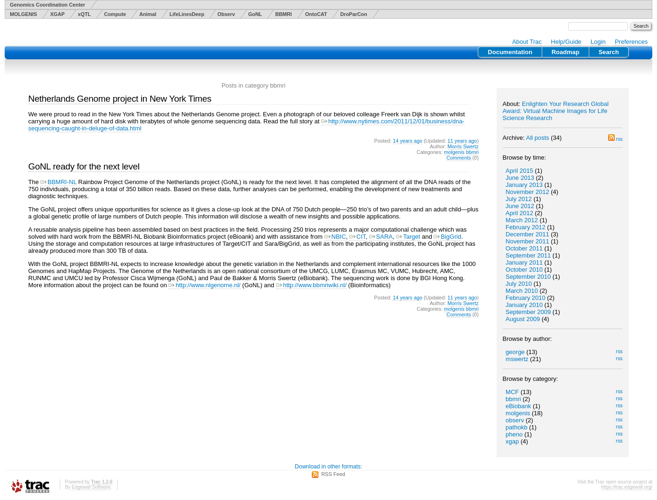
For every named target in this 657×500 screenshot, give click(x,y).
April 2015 (519, 170)
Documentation (510, 52)
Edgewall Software (91, 487)
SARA (381, 236)
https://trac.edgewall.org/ (626, 487)
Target (408, 236)
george (515, 351)
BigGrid (447, 236)
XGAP (57, 14)
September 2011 (528, 255)
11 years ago (462, 141)
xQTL (84, 14)
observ (515, 420)
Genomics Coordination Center (47, 5)
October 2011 (524, 248)
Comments (458, 158)
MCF (512, 391)
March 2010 (522, 290)
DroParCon (353, 14)
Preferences (631, 41)
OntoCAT (316, 14)
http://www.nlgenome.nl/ (204, 285)
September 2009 (528, 311)
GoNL (255, 14)
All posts (537, 137)
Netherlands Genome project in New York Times (119, 99)
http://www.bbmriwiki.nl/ (311, 285)
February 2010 (526, 297)
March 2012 (522, 220)
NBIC (335, 236)
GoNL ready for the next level (84, 166)
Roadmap (565, 52)
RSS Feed (333, 474)
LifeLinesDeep (186, 14)
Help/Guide (566, 41)
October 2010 (524, 269)
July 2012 (519, 198)
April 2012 (519, 213)
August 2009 (523, 319)
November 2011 (527, 241)
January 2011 (524, 262)
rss (615, 139)
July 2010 (519, 283)
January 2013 (524, 184)
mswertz (517, 359)
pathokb (516, 427)
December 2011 (527, 234)
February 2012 (526, 227)
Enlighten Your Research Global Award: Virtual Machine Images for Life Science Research (556, 110)
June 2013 (520, 177)
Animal (147, 14)
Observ (226, 14)
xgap (512, 441)
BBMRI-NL (58, 181)
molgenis (518, 413)
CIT (357, 236)
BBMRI (283, 14)
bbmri (513, 399)
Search (609, 52)
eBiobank (518, 406)
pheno (514, 434)
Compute (115, 14)
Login (598, 41)
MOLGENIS (23, 14)
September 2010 (528, 276)
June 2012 (520, 206)
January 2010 (524, 304)
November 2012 (527, 191)
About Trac (527, 41)
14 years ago (407, 141)
